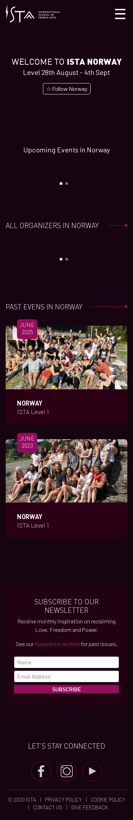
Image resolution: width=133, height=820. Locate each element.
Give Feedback (89, 807)
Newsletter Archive (57, 643)
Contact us (47, 807)
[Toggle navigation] (120, 13)
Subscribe (66, 689)
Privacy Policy (63, 799)
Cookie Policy (107, 799)
